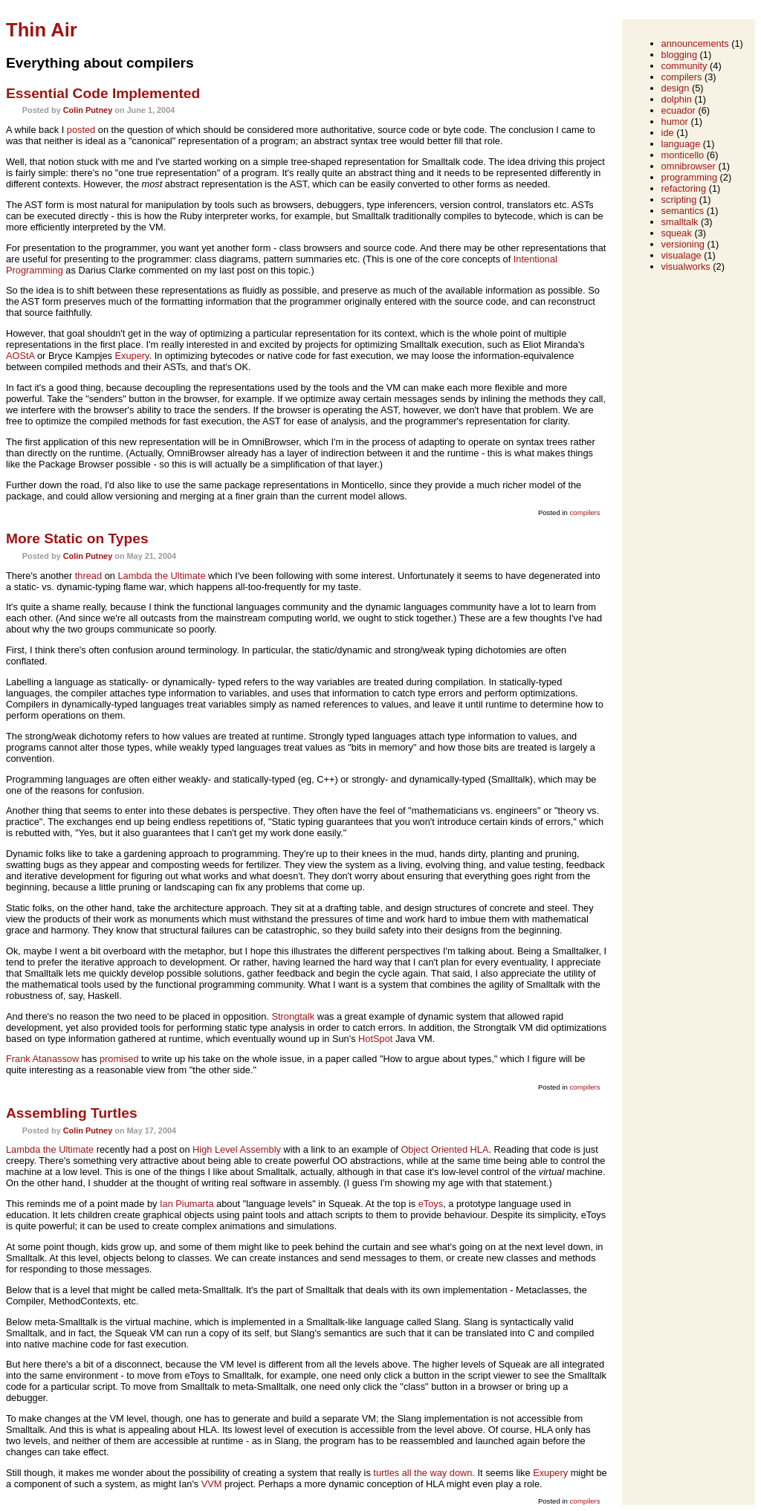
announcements (695, 43)
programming (689, 177)
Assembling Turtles (71, 1113)
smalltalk (680, 221)
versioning (683, 244)
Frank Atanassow (42, 1058)
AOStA (20, 355)
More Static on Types (77, 538)
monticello (683, 155)
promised (119, 1058)
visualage (681, 255)
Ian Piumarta (187, 1203)
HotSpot (375, 1038)
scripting (679, 199)
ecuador (678, 110)
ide (667, 132)
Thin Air (41, 29)
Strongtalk (292, 1016)
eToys (430, 1203)
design (675, 88)
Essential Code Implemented (103, 93)
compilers (585, 512)
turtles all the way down (422, 1472)
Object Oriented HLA (444, 1149)
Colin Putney (87, 110)
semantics (683, 210)
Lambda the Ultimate (161, 575)
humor (674, 121)
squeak (676, 233)
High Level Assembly (236, 1149)
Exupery (132, 355)
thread (88, 575)
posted (81, 129)
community (684, 65)
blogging (679, 54)
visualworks (685, 266)
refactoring (683, 188)
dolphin (676, 99)
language (681, 143)
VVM (211, 1483)
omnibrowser (688, 166)
